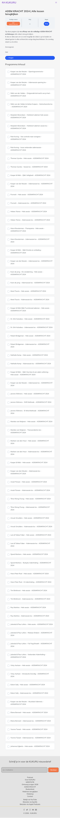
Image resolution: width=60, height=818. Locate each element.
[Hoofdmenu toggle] (56, 3)
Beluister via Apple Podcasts (30, 805)
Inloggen (9, 58)
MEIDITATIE (30, 782)
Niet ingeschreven (13, 24)
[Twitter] (27, 810)
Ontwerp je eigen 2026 (30, 785)
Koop (46, 24)
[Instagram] (30, 810)
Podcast (30, 778)
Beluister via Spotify (30, 802)
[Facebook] (24, 810)
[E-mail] (36, 810)
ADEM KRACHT (30, 787)
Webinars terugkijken (30, 792)
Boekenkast (30, 790)
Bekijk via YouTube (30, 800)
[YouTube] (33, 810)
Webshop (30, 794)
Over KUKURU (30, 780)
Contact (30, 797)
